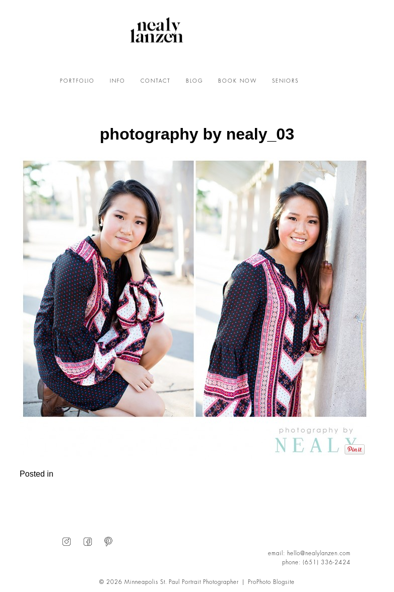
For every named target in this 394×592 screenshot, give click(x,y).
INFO (117, 81)
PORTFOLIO (77, 81)
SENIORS (285, 81)
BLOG (194, 81)
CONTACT (156, 81)
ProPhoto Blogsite (271, 582)
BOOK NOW (237, 81)
